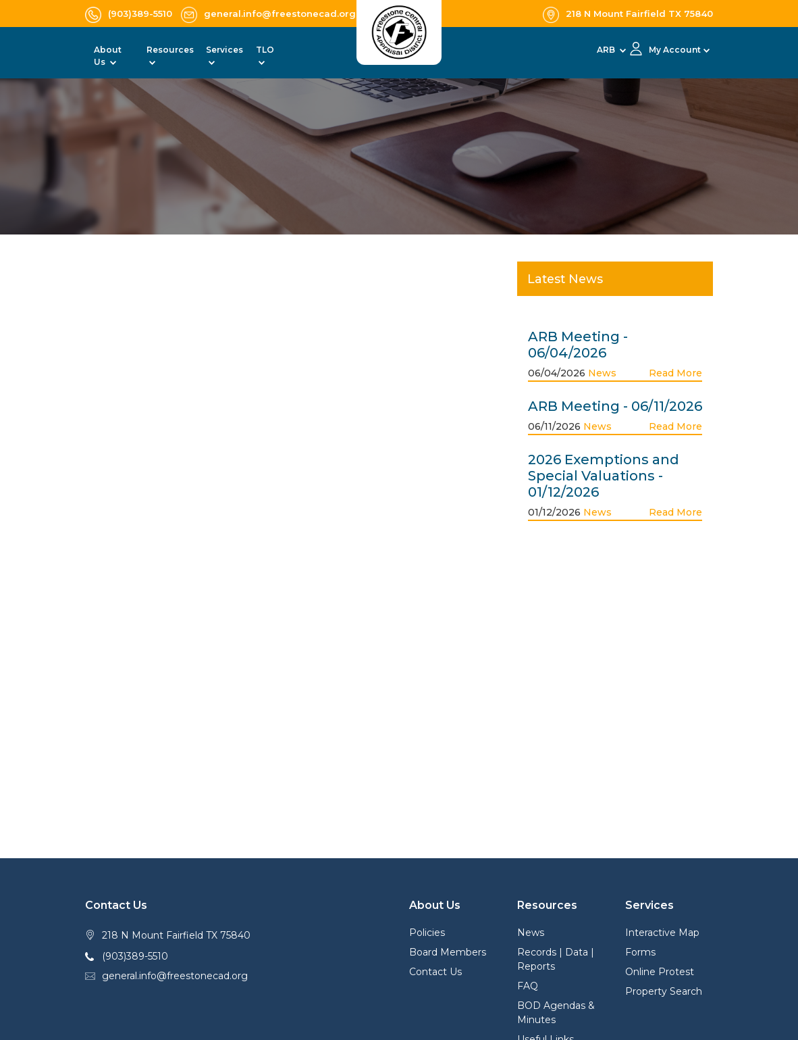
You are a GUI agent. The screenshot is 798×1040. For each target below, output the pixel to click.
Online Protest (659, 972)
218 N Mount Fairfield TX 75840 (176, 935)
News (602, 373)
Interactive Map (662, 932)
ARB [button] (607, 50)
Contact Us (435, 972)
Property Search (663, 991)
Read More (675, 373)
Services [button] (224, 50)
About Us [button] (108, 56)
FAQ (527, 986)
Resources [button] (170, 50)
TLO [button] (265, 50)
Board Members (447, 952)
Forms (640, 952)
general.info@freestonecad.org (175, 976)
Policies (427, 932)
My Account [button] (675, 50)
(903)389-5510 (135, 956)
